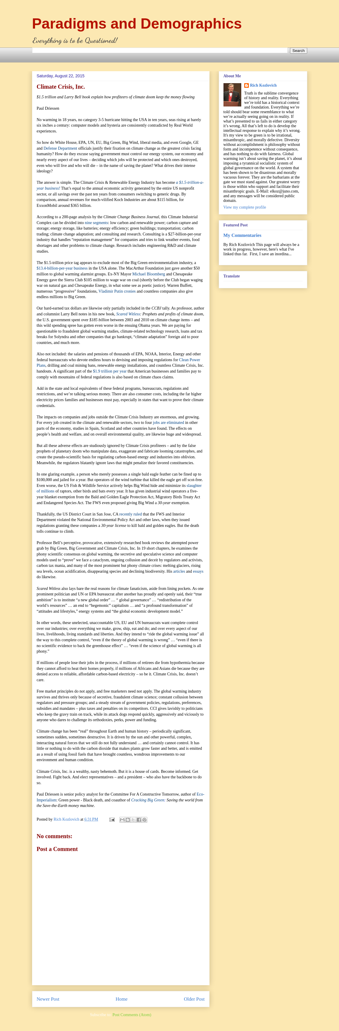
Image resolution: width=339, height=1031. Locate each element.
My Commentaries (242, 235)
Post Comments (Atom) (131, 1015)
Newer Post (48, 999)
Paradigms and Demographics (137, 23)
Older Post (194, 999)
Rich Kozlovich (263, 85)
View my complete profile (244, 207)
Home (121, 999)
